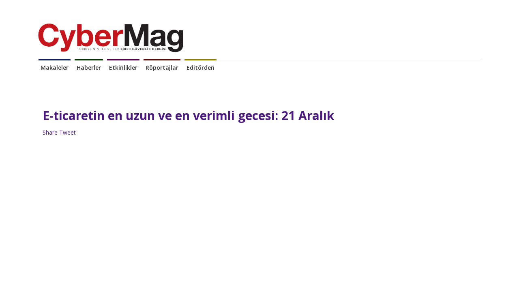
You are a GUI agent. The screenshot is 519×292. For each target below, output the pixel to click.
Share (50, 132)
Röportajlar (162, 67)
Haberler (89, 67)
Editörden (200, 67)
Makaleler (55, 67)
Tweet (67, 132)
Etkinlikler (123, 67)
